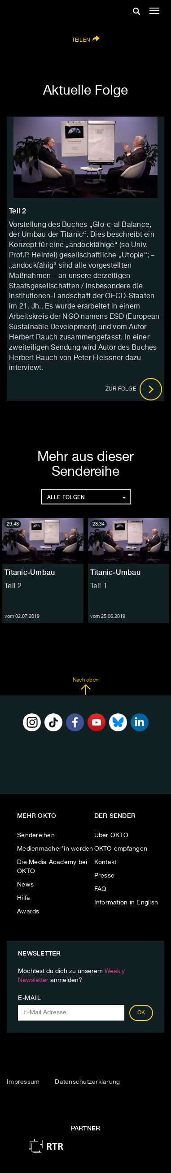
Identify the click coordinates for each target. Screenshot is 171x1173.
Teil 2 (13, 586)
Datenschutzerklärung (87, 1082)
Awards (28, 911)
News (25, 885)
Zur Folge (133, 389)
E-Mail (29, 998)
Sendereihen (36, 835)
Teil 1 (99, 586)
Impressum (23, 1082)
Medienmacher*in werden (55, 849)
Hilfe (23, 898)
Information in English (126, 902)
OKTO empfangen (121, 849)
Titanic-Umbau (29, 572)
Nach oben (85, 686)
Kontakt (105, 862)
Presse (104, 876)
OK (141, 1013)
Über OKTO (111, 835)
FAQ (100, 889)
